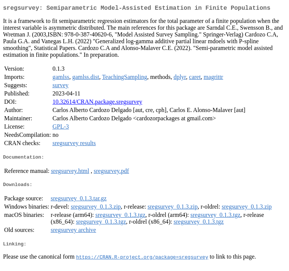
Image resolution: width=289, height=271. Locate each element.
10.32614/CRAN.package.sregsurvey (97, 103)
